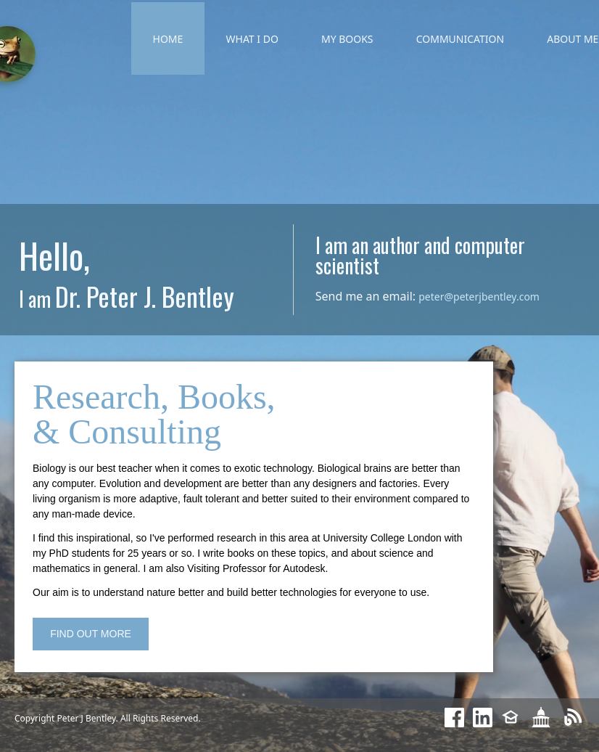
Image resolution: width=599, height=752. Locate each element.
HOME (168, 39)
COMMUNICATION (460, 39)
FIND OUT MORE (90, 633)
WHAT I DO (252, 39)
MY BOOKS (347, 39)
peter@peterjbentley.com (479, 296)
